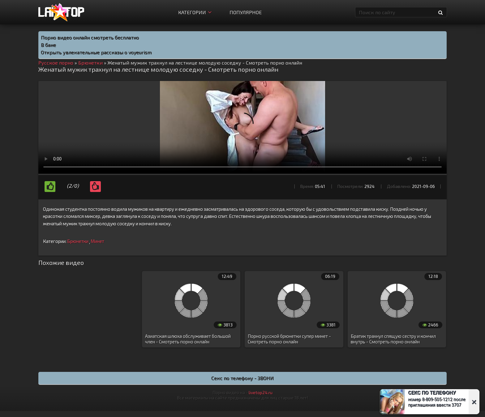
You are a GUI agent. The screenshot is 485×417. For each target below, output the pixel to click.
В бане (48, 45)
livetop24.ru (261, 392)
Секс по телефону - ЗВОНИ (242, 378)
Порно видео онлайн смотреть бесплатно (90, 37)
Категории (195, 12)
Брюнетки (77, 241)
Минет (97, 241)
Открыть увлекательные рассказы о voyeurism (96, 52)
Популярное (246, 12)
